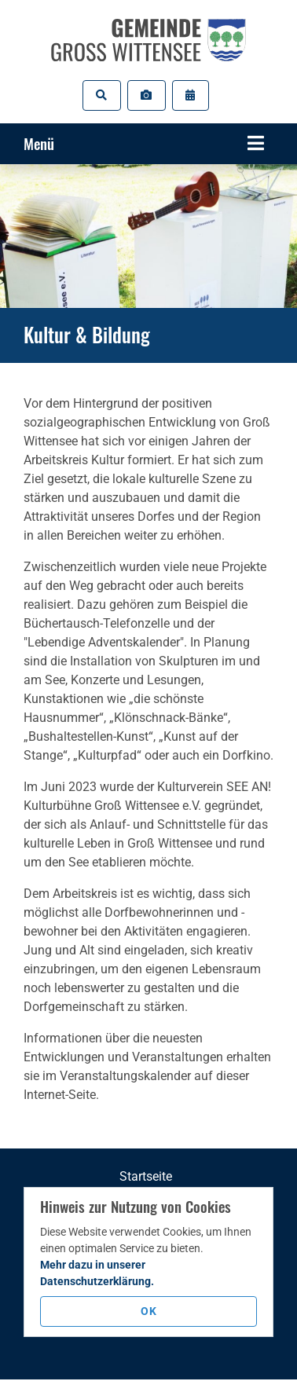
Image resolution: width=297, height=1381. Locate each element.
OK (149, 1311)
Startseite (145, 1176)
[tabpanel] (148, 236)
